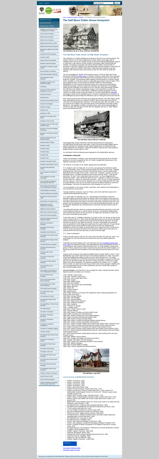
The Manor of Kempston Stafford (49, 328)
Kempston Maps (44, 152)
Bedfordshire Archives (46, 19)
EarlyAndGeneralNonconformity (48, 74)
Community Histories (72, 17)
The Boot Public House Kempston (46, 252)
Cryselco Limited (44, 57)
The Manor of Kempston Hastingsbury (46, 324)
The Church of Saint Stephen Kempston (48, 262)
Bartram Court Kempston (47, 40)
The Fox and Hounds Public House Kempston (47, 280)
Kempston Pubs (44, 158)
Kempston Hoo (44, 110)
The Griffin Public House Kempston (46, 292)
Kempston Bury (44, 97)
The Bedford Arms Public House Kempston (49, 236)
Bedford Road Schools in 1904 (48, 43)
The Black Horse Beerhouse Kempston (47, 248)
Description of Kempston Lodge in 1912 (48, 67)
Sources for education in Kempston (46, 223)
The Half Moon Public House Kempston (48, 300)
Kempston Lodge (44, 145)
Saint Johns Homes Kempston (48, 215)
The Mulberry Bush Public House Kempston (49, 335)
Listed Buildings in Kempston (48, 190)
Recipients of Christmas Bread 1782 (48, 197)
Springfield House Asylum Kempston (47, 228)
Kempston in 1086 (45, 113)
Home (41, 3)
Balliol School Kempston (46, 37)
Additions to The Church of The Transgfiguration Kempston (48, 30)
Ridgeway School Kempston (47, 209)
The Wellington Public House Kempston (48, 369)
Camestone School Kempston (48, 54)
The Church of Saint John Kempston (47, 257)
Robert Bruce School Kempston (48, 212)
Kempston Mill (44, 155)
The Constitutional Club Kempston (46, 266)
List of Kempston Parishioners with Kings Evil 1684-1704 (48, 182)
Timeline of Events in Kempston (48, 373)
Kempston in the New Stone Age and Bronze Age (49, 124)
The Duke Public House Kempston (46, 275)
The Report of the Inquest (47, 348)
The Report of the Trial (46, 351)
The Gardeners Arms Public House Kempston (47, 284)
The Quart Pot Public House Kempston (47, 344)
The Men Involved (45, 331)
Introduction (43, 86)
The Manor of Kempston (46, 311)
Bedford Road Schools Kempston (49, 46)
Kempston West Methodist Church (47, 168)
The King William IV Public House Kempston (49, 304)
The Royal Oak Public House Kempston (48, 355)
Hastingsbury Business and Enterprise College (47, 82)
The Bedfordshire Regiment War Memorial (49, 240)
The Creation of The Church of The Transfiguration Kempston (48, 271)
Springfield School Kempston (48, 232)
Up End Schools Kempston (47, 379)
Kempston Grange (45, 107)
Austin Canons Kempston (47, 34)
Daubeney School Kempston (48, 63)
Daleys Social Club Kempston (48, 60)
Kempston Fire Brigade (46, 104)
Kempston (81, 17)
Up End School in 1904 (46, 376)
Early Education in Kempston (48, 71)
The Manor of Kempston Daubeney (46, 320)
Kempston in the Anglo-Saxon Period (48, 117)
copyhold (114, 92)
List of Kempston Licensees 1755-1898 (47, 177)
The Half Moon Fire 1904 (47, 296)
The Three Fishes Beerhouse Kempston (48, 364)
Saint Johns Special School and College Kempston (48, 219)
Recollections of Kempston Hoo (48, 201)
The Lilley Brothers (45, 308)
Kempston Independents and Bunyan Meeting (48, 138)
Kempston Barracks (45, 94)
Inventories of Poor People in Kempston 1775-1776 (48, 90)
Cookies (46, 3)
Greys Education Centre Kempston (46, 78)
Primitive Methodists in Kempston (49, 193)
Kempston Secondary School (48, 161)
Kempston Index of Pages (47, 26)
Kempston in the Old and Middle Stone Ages (49, 129)
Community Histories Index (72, 448)
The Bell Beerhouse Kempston (48, 244)
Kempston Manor (44, 148)
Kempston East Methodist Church (49, 100)
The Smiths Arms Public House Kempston (48, 360)
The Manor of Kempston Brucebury (46, 315)
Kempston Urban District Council (49, 164)
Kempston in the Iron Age (47, 121)
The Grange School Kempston (48, 288)
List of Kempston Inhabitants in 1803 (48, 172)
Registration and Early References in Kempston (47, 205)
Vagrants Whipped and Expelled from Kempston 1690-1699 (49, 383)
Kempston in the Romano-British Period (49, 134)
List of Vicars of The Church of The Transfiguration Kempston (48, 186)
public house (82, 76)
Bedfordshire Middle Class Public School (49, 50)
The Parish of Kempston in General (47, 340)
